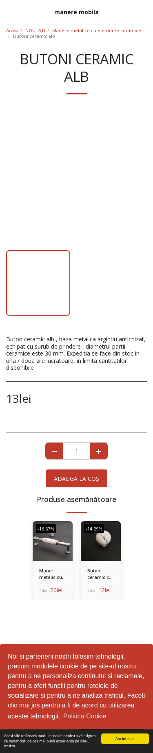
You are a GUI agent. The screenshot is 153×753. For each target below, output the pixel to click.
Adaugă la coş (76, 478)
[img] (53, 541)
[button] (9, 11)
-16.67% (46, 529)
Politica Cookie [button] (84, 716)
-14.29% (94, 529)
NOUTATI (35, 30)
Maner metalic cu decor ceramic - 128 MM (50, 574)
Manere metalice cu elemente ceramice (96, 30)
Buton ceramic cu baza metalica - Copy (99, 574)
